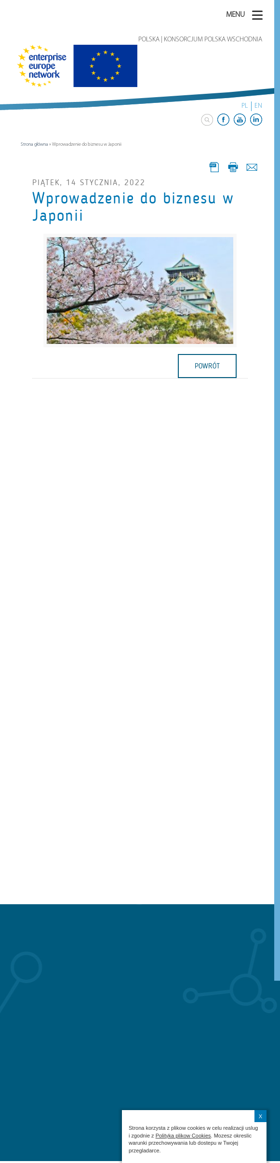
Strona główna (34, 144)
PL (244, 106)
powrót (207, 366)
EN (258, 106)
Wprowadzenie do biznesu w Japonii (133, 207)
